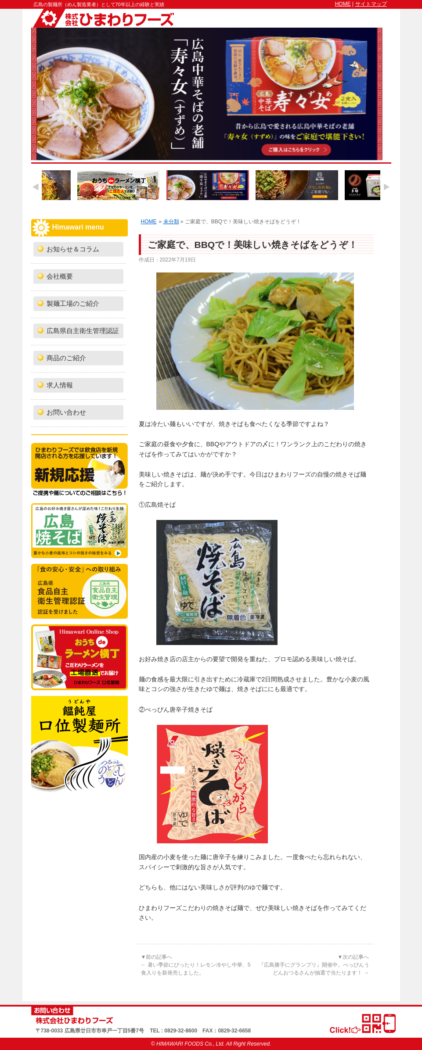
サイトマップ (371, 4)
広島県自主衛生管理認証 (83, 330)
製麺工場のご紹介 (73, 303)
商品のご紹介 (66, 358)
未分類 (171, 222)
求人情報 (60, 385)
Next (386, 186)
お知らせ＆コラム (73, 249)
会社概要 (60, 276)
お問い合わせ (66, 412)
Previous (35, 186)
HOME (343, 4)
